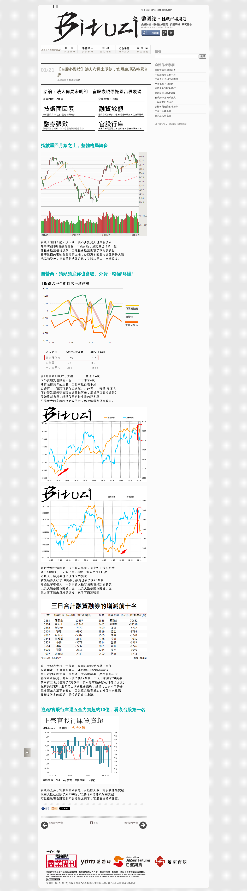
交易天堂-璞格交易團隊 (166, 79)
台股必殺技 (74, 79)
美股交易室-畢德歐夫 (165, 70)
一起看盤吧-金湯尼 (164, 102)
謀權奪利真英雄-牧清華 (166, 106)
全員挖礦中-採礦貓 (164, 84)
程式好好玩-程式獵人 (165, 97)
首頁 (95, 822)
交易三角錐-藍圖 (163, 111)
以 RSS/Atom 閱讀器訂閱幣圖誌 (171, 124)
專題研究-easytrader (165, 93)
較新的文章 (56, 822)
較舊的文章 (131, 822)
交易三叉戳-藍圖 (163, 115)
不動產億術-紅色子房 (165, 74)
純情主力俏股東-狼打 (165, 88)
